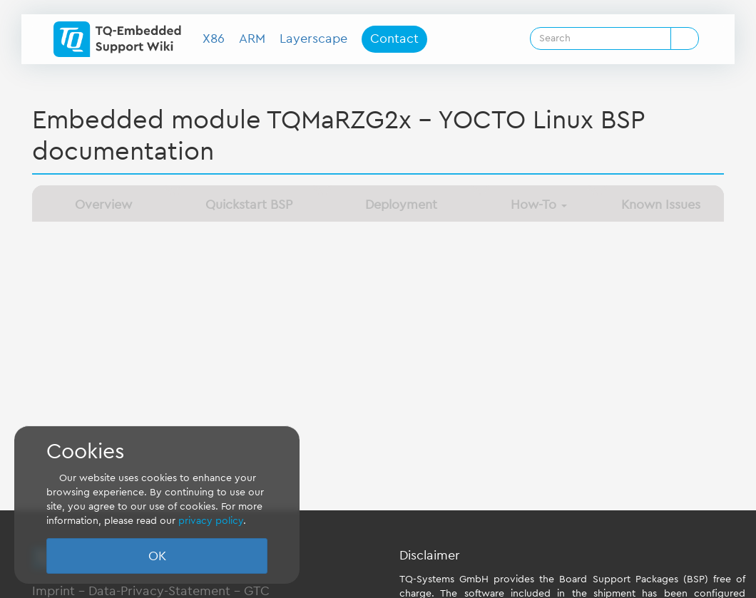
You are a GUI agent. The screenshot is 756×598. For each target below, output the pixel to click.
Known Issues (660, 204)
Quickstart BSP (248, 204)
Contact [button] (394, 38)
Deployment (401, 204)
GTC (257, 590)
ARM (252, 38)
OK (157, 556)
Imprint (53, 590)
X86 (214, 38)
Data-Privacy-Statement (159, 590)
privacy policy (210, 521)
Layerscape (313, 38)
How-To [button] (539, 204)
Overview (103, 204)
